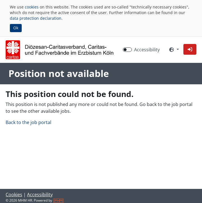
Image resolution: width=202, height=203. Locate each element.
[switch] (127, 49)
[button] (189, 49)
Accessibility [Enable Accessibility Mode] (147, 50)
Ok (15, 27)
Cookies (14, 194)
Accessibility (40, 194)
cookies (32, 7)
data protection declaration (35, 18)
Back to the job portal (28, 122)
